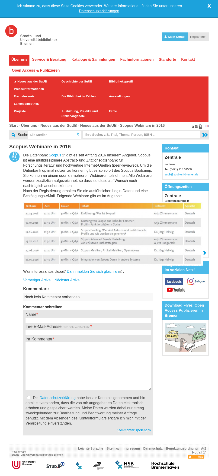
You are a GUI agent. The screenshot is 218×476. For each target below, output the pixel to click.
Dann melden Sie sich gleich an (93, 271)
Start (13, 125)
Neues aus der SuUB (32, 81)
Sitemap (113, 448)
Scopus (55, 155)
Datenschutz (153, 448)
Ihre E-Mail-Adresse (58, 326)
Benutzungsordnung (182, 448)
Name (31, 314)
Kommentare (36, 288)
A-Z (203, 448)
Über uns (19, 59)
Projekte (20, 111)
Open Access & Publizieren (36, 70)
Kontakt (188, 59)
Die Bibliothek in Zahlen (78, 96)
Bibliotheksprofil (121, 81)
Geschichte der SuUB (76, 81)
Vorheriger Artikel (37, 280)
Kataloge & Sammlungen (93, 59)
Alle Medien (38, 135)
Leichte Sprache (90, 448)
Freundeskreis (24, 96)
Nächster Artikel (67, 280)
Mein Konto (175, 36)
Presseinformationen (29, 89)
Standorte (167, 59)
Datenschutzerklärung (57, 398)
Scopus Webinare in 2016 (142, 125)
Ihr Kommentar (39, 339)
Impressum (131, 448)
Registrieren (198, 36)
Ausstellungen (119, 96)
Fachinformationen (137, 59)
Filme (113, 111)
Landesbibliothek (26, 103)
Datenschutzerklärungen (99, 11)
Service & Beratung (49, 59)
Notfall (197, 452)
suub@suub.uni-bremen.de (181, 174)
